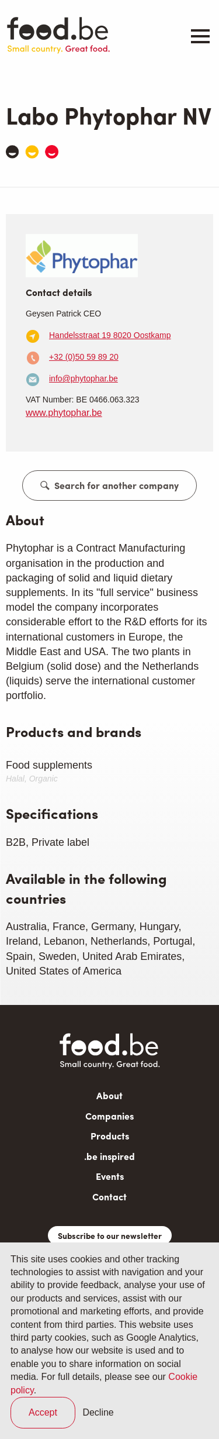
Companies (109, 1116)
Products (110, 1135)
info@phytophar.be (83, 378)
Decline (97, 1412)
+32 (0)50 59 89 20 (84, 357)
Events (110, 1176)
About (109, 1095)
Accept (43, 1412)
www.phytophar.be (64, 413)
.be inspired (109, 1156)
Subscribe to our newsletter (110, 1235)
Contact (109, 1196)
